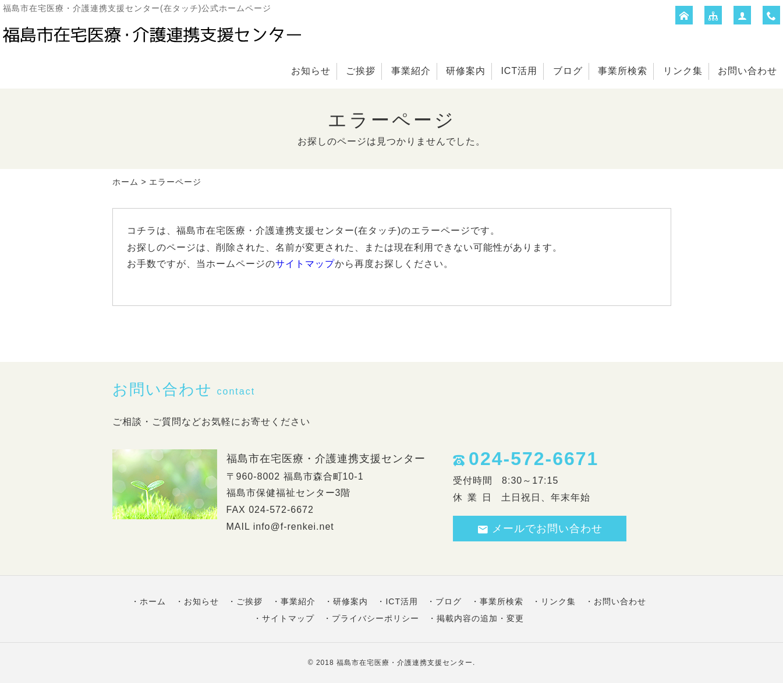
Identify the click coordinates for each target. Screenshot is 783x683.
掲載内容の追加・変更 (480, 618)
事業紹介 (411, 71)
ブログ (568, 71)
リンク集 (683, 71)
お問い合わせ (747, 71)
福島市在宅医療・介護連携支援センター (404, 663)
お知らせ (311, 71)
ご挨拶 (360, 71)
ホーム (125, 181)
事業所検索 (622, 71)
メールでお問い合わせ (540, 529)
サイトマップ (305, 264)
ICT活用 (519, 71)
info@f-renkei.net (293, 526)
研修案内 (466, 71)
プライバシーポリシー (375, 618)
